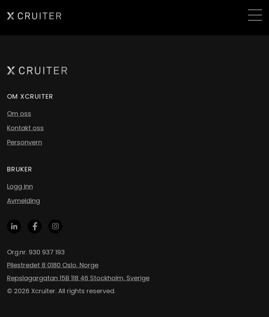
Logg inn (20, 186)
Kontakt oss (25, 128)
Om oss (19, 113)
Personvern (24, 142)
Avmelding (23, 200)
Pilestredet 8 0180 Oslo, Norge (52, 265)
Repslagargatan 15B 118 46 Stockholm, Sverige (78, 278)
